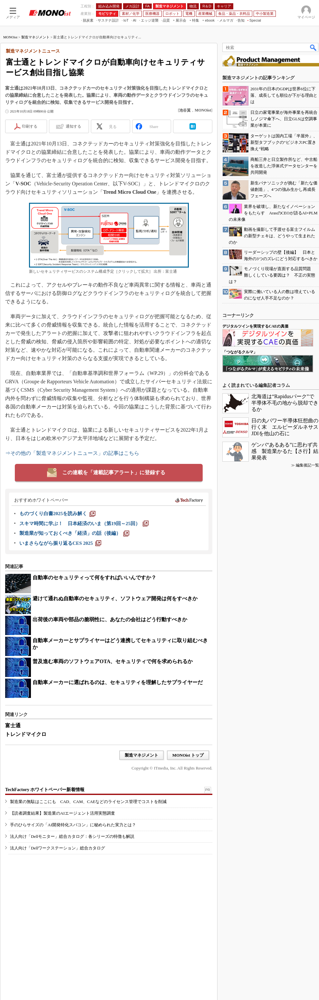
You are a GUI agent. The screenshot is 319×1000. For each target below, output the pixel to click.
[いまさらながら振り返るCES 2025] (60, 543)
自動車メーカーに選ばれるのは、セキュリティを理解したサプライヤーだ (118, 682)
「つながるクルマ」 (239, 352)
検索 (313, 47)
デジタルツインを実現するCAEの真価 (255, 326)
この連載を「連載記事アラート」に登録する (113, 472)
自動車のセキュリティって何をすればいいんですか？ (94, 577)
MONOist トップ (188, 755)
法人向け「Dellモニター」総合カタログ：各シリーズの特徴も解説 (72, 836)
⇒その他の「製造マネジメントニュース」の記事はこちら (72, 453)
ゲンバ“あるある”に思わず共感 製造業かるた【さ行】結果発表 (284, 451)
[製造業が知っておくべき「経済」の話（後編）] (74, 533)
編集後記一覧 (307, 465)
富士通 (13, 725)
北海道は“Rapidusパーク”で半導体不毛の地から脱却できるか (284, 403)
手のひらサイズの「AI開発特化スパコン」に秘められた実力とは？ (73, 824)
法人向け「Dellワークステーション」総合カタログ (57, 848)
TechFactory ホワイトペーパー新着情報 (44, 789)
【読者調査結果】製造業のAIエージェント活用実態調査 (62, 813)
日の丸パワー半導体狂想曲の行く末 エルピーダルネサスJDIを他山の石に (284, 427)
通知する (73, 126)
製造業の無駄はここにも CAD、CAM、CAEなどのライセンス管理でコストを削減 (88, 801)
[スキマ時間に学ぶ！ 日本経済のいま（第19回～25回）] (84, 523)
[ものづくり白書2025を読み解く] (57, 513)
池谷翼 (185, 110)
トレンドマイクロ (25, 734)
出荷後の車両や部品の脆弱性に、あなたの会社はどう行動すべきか (110, 619)
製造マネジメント (35, 37)
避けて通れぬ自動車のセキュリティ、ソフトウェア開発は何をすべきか (115, 598)
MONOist (10, 37)
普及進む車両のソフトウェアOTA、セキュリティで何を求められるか (113, 661)
